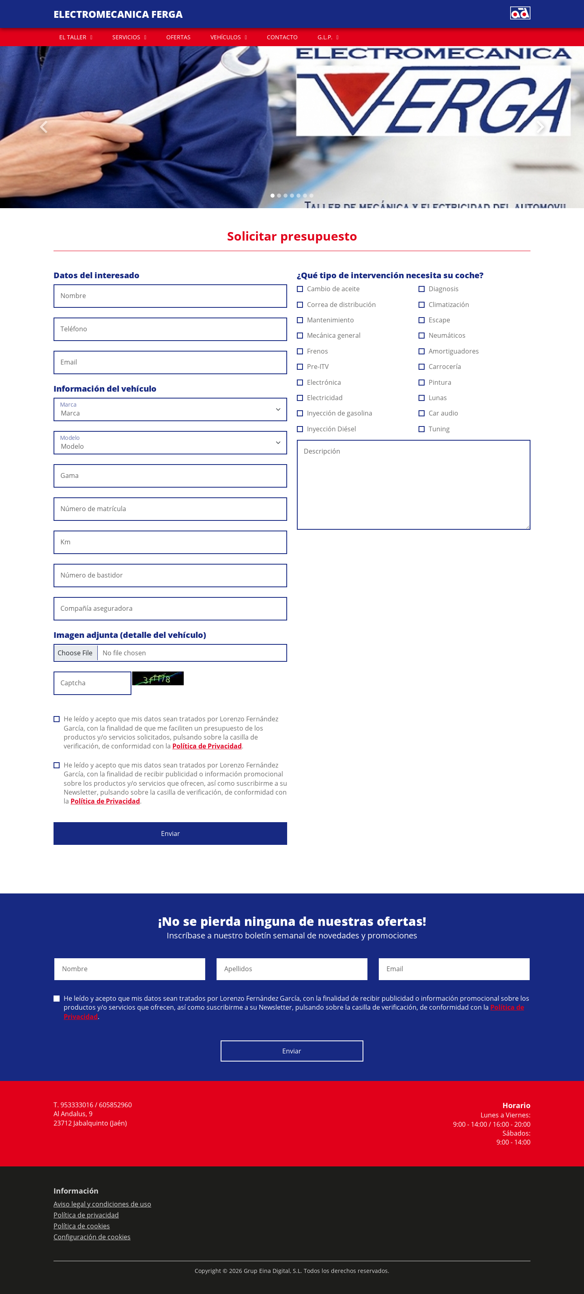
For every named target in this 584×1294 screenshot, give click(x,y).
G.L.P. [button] (325, 37)
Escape (435, 320)
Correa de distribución (336, 304)
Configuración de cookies (92, 1236)
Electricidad (320, 397)
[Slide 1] (279, 196)
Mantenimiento (325, 320)
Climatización (444, 304)
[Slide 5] (305, 196)
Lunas (433, 397)
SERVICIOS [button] (126, 37)
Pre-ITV (313, 366)
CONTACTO (282, 37)
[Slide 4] (298, 196)
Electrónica (319, 382)
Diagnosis (439, 288)
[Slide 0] (273, 196)
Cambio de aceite (328, 288)
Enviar (170, 833)
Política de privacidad (86, 1215)
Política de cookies (82, 1226)
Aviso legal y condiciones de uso (102, 1204)
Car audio (439, 413)
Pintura (435, 382)
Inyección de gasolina (335, 413)
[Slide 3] (292, 196)
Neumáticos (442, 335)
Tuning (434, 428)
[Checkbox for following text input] (170, 653)
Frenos (312, 351)
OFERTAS (178, 37)
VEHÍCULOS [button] (225, 37)
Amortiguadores (449, 351)
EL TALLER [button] (72, 37)
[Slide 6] (311, 196)
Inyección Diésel (326, 428)
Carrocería (440, 366)
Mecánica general (329, 335)
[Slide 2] (285, 196)
